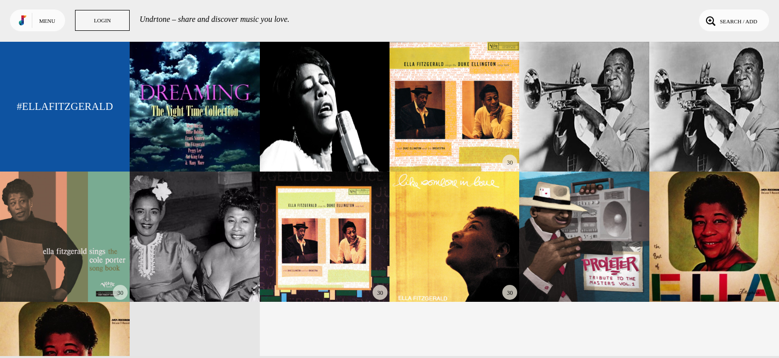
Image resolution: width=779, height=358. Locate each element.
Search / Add (730, 20)
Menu (47, 21)
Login (102, 20)
